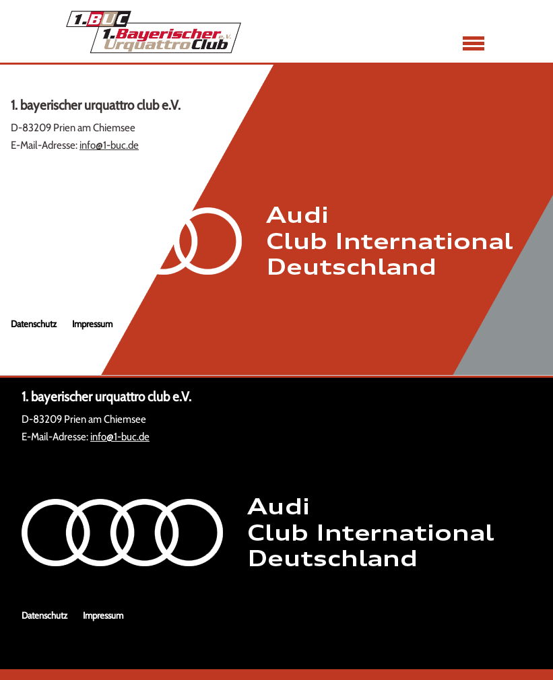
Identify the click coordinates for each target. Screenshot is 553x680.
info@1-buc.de (109, 145)
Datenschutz (34, 324)
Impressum (92, 324)
